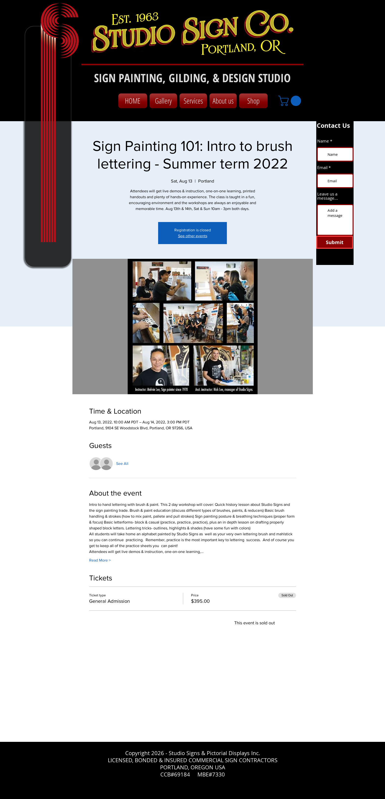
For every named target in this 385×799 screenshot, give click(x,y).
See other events (192, 236)
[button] (290, 101)
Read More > (100, 560)
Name (323, 141)
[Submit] (334, 242)
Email (322, 167)
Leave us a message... (327, 196)
